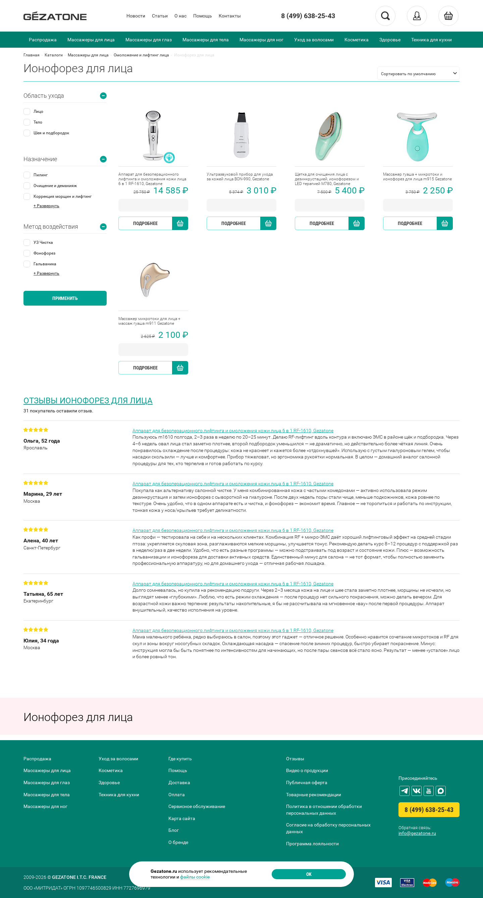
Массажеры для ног (261, 39)
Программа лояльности (312, 843)
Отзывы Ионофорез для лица (88, 400)
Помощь (202, 15)
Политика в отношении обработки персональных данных (324, 810)
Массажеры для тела (205, 39)
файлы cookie (195, 877)
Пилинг (41, 175)
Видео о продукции (307, 770)
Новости (135, 15)
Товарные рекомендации (313, 794)
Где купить (180, 758)
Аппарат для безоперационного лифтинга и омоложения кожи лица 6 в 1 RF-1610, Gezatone (232, 430)
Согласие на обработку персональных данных (328, 828)
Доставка (179, 782)
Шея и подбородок (51, 133)
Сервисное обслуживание (196, 806)
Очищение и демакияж (55, 185)
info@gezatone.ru (417, 833)
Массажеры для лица (91, 39)
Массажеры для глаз (148, 39)
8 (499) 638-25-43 (308, 15)
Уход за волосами (314, 39)
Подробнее (145, 223)
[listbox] (418, 73)
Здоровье (389, 39)
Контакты (230, 15)
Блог (173, 830)
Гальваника (45, 264)
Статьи (160, 15)
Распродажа (43, 39)
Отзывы (295, 758)
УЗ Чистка (43, 242)
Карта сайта (181, 818)
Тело (38, 122)
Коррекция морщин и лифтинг (63, 196)
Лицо (38, 111)
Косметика (356, 39)
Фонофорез (44, 253)
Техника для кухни (431, 39)
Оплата (176, 794)
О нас (180, 15)
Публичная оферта (306, 782)
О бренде (178, 842)
